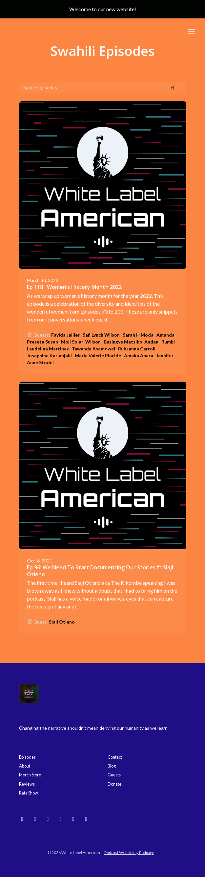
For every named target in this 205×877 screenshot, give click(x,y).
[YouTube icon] (48, 818)
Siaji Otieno (62, 622)
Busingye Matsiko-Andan (131, 341)
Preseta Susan (42, 341)
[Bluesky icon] (22, 818)
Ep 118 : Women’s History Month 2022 (74, 287)
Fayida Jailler (65, 335)
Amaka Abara (138, 355)
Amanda (165, 335)
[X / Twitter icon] (86, 818)
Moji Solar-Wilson (81, 341)
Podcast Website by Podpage (129, 852)
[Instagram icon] (35, 818)
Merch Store (30, 774)
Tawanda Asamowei (93, 348)
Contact (115, 757)
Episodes (27, 757)
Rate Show (28, 792)
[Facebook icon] (73, 818)
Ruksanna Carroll (136, 348)
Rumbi (168, 341)
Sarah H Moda (138, 335)
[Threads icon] (60, 818)
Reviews (27, 784)
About (24, 766)
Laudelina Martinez (48, 348)
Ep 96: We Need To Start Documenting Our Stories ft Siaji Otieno (100, 571)
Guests (114, 774)
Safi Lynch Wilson (101, 335)
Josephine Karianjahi (49, 355)
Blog (112, 766)
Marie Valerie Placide (98, 355)
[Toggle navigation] (191, 31)
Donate (114, 784)
